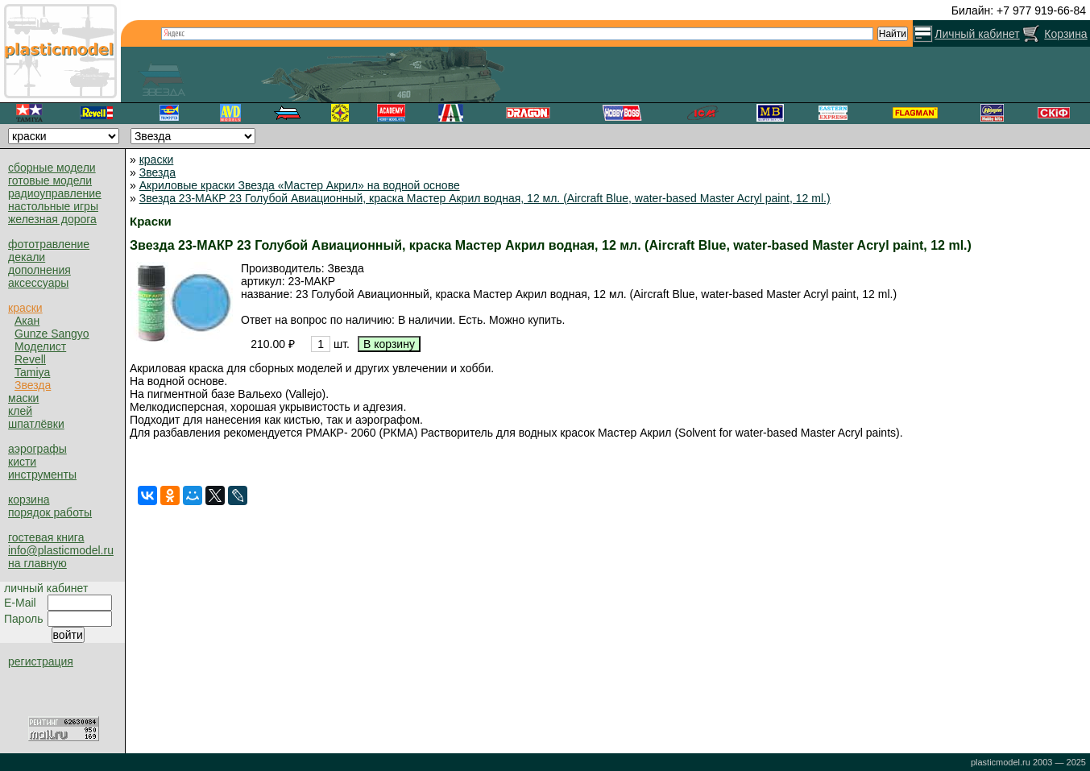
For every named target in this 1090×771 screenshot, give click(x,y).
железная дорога (52, 219)
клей (20, 410)
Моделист (40, 346)
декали (26, 257)
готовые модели (50, 180)
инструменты (42, 474)
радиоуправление (55, 193)
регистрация (40, 661)
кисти (22, 461)
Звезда (33, 385)
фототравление (48, 244)
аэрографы (37, 448)
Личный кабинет (977, 33)
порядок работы (50, 512)
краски (25, 307)
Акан (27, 320)
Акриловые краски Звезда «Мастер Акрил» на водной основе (299, 185)
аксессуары (38, 282)
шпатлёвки (36, 423)
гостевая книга (46, 537)
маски (23, 398)
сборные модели (52, 167)
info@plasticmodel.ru (61, 550)
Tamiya (32, 372)
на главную (37, 563)
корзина (28, 499)
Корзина (1065, 33)
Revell (30, 359)
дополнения (39, 269)
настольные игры (53, 206)
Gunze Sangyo (52, 333)
